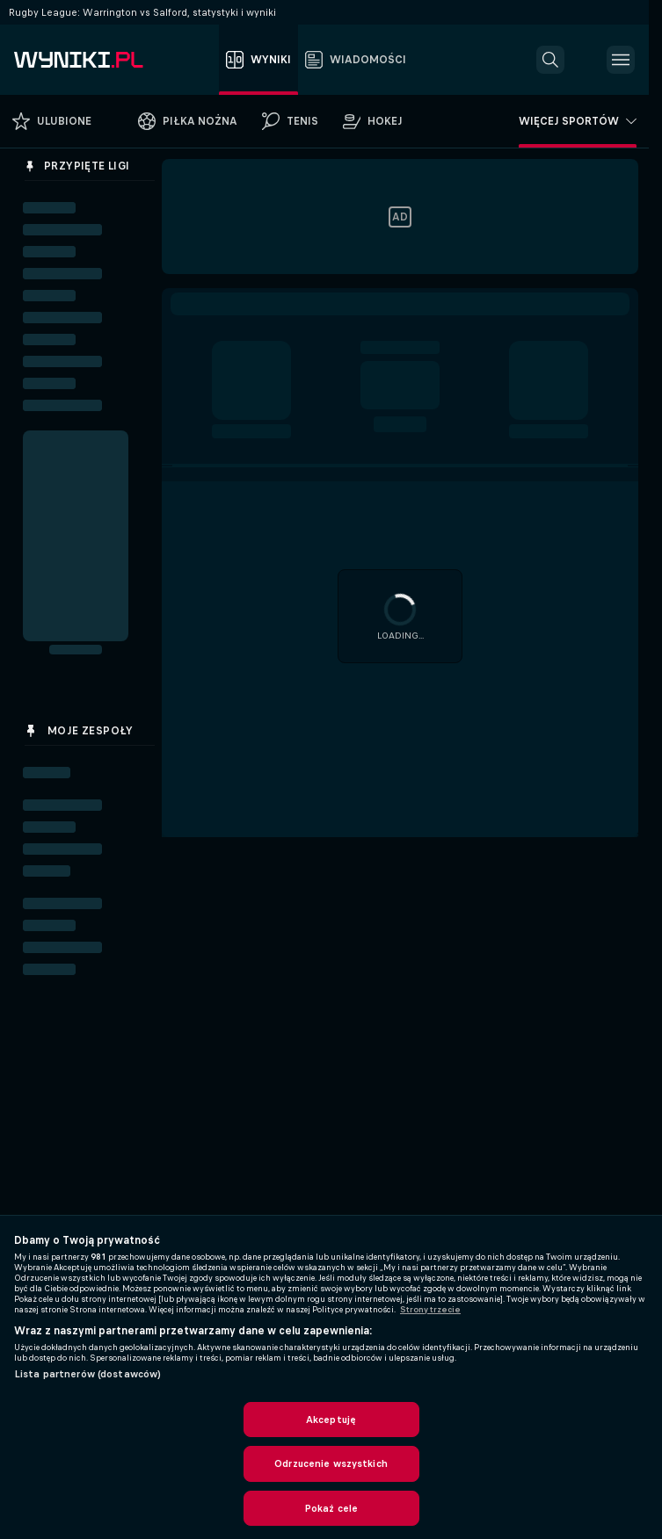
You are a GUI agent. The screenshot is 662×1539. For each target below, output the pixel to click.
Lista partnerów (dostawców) (87, 1374)
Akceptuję (331, 1419)
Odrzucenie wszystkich (331, 1463)
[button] (550, 60)
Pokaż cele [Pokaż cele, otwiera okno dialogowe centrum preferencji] (331, 1508)
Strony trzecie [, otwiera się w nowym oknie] (430, 1309)
